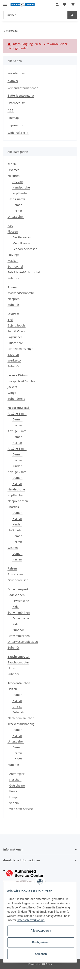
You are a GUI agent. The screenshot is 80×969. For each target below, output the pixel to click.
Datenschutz (16, 103)
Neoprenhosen (18, 501)
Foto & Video (16, 331)
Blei (10, 319)
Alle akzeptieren (41, 930)
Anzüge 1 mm (17, 413)
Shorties (13, 507)
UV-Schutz (14, 530)
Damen (17, 205)
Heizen (12, 689)
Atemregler (17, 774)
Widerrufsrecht (18, 133)
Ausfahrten (15, 574)
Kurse (13, 791)
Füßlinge (13, 255)
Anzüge (18, 181)
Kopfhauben (21, 193)
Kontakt (13, 80)
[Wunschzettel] (64, 4)
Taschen (13, 354)
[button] (57, 4)
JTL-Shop (47, 964)
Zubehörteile (16, 399)
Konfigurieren (40, 942)
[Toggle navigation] (5, 2)
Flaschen (15, 780)
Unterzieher (16, 216)
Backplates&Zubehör (22, 381)
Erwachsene (21, 601)
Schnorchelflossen (25, 249)
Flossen (13, 231)
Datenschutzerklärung (30, 920)
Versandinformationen (23, 88)
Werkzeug (14, 360)
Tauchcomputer (18, 662)
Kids (15, 607)
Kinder (17, 466)
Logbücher (15, 337)
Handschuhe (21, 187)
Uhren (12, 668)
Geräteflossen (22, 237)
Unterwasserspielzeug (23, 642)
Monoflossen (21, 243)
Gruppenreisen (18, 580)
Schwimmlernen (19, 636)
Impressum (15, 125)
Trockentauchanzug (21, 724)
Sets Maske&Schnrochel (24, 272)
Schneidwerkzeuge (20, 349)
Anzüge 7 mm (17, 472)
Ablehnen (41, 954)
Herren (17, 211)
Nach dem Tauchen (21, 718)
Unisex (17, 706)
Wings (12, 393)
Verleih (14, 803)
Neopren (14, 176)
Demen (17, 747)
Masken (13, 261)
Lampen (14, 797)
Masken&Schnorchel (21, 293)
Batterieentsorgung (21, 95)
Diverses (13, 170)
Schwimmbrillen (19, 612)
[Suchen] (35, 15)
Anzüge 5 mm (17, 448)
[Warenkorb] (73, 4)
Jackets (12, 387)
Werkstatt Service (21, 809)
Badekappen (16, 595)
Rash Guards (16, 199)
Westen (13, 548)
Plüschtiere (15, 343)
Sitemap (13, 118)
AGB (10, 110)
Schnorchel (15, 266)
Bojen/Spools (16, 325)
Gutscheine (17, 785)
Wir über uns (17, 73)
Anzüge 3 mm (17, 431)
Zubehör (13, 278)
